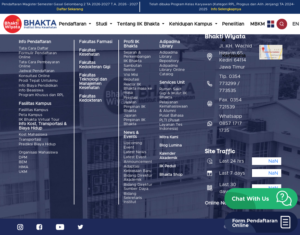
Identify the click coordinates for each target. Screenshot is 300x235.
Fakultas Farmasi (95, 42)
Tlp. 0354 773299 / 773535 (230, 83)
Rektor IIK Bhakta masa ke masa (138, 89)
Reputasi (131, 79)
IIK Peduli (167, 166)
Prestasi (131, 98)
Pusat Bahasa (171, 116)
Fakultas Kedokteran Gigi (94, 65)
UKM (23, 172)
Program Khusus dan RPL (41, 95)
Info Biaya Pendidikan (38, 86)
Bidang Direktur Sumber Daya (138, 187)
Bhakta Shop (171, 175)
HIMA (23, 167)
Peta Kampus (30, 115)
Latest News (135, 152)
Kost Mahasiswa (33, 135)
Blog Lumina (170, 145)
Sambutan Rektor (133, 68)
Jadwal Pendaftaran (36, 71)
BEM (23, 162)
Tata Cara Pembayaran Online (39, 64)
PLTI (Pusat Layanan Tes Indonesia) (170, 124)
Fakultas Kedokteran (90, 98)
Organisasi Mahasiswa (38, 152)
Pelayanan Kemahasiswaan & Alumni (173, 107)
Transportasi (30, 140)
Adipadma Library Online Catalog (172, 70)
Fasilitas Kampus (33, 110)
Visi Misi (131, 75)
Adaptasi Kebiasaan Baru (137, 169)
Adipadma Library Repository (169, 57)
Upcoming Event (133, 145)
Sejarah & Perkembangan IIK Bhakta (137, 57)
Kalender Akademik (168, 156)
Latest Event (135, 157)
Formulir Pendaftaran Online (38, 55)
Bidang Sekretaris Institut (133, 198)
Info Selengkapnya (226, 9)
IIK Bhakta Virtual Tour (39, 120)
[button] (261, 198)
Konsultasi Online (34, 76)
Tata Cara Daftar (33, 48)
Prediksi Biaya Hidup (37, 144)
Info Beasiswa (31, 90)
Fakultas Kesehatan (89, 52)
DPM (23, 157)
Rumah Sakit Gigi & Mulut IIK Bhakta (173, 93)
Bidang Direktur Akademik (138, 178)
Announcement (138, 162)
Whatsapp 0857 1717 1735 (230, 123)
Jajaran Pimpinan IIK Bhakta (134, 107)
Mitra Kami (168, 137)
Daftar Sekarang (70, 9)
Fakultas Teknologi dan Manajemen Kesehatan (93, 81)
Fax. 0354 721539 (230, 103)
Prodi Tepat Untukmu (38, 81)
